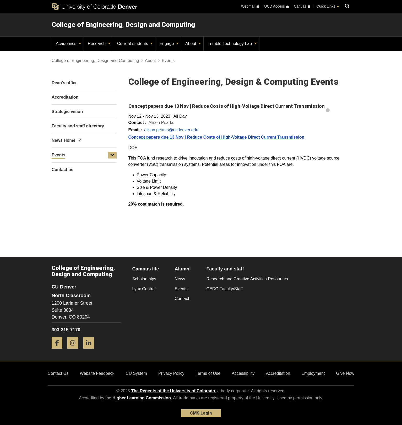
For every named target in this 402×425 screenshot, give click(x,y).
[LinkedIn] (90, 350)
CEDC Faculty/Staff (225, 289)
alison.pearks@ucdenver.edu (171, 130)
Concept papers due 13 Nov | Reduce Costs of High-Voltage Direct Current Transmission (216, 137)
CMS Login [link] (201, 413)
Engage (169, 43)
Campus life (145, 268)
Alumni (183, 268)
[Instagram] (74, 350)
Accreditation (278, 373)
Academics (68, 43)
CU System (136, 373)
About (193, 43)
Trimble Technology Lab (232, 43)
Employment (313, 373)
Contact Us (58, 373)
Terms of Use (208, 373)
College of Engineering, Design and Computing (123, 25)
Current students (135, 43)
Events (58, 155)
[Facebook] (59, 350)
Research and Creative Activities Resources (247, 279)
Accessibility (243, 373)
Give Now (345, 373)
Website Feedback (97, 373)
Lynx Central (144, 289)
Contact (182, 298)
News (180, 279)
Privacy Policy (171, 373)
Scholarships (144, 279)
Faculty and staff (225, 268)
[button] (112, 155)
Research (99, 43)
